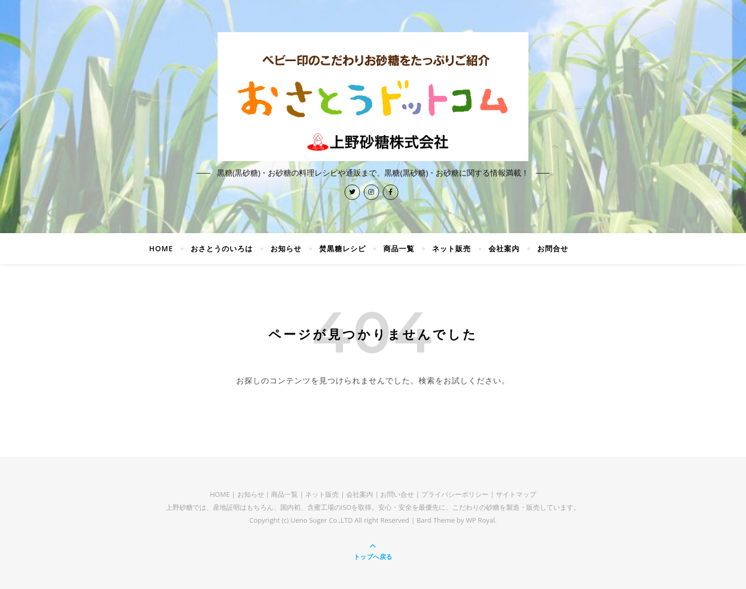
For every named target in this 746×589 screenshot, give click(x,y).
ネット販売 (451, 248)
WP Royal (480, 520)
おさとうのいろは (222, 248)
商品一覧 (398, 248)
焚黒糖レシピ (342, 248)
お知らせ (286, 248)
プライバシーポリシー (455, 494)
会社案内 (504, 248)
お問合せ (552, 248)
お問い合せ (397, 494)
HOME (161, 248)
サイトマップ (516, 494)
